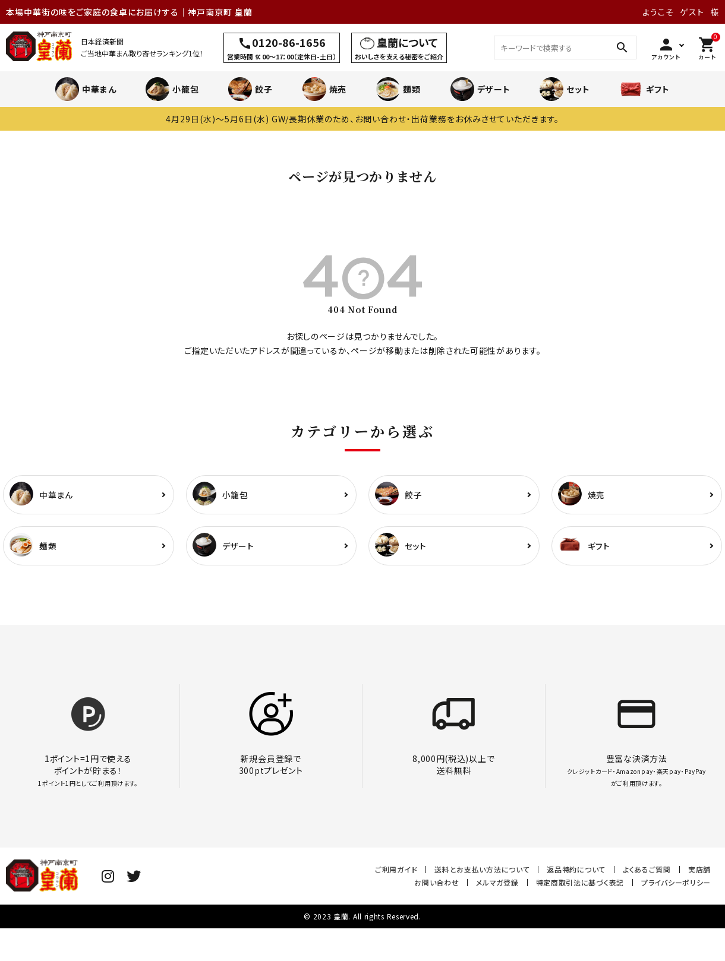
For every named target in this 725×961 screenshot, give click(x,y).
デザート (480, 89)
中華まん (85, 89)
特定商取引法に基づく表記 (580, 882)
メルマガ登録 (497, 882)
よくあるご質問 (647, 869)
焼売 (324, 89)
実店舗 (699, 869)
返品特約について (576, 869)
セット (565, 89)
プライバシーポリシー (676, 882)
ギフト (644, 89)
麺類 (398, 89)
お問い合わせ (436, 882)
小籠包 (172, 89)
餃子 (250, 89)
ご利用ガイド (396, 869)
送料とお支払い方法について (481, 869)
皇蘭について (407, 42)
